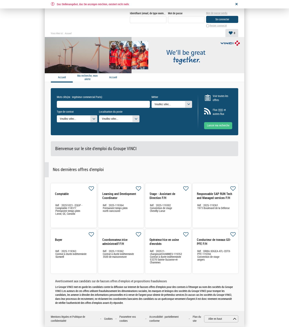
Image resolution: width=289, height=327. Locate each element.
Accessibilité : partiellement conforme (164, 319)
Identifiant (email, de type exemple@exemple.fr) (148, 13)
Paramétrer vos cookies (127, 319)
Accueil (113, 77)
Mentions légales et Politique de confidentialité (68, 319)
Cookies (108, 319)
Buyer (58, 240)
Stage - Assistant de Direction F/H (162, 196)
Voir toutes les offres (220, 98)
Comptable (62, 194)
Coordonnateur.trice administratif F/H (114, 242)
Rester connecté (218, 26)
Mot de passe (175, 13)
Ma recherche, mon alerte (87, 77)
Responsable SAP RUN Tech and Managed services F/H (214, 196)
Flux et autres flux (219, 112)
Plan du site (197, 319)
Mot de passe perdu (216, 13)
